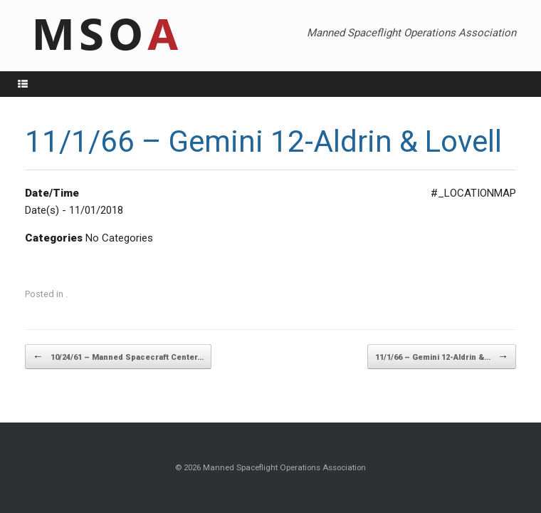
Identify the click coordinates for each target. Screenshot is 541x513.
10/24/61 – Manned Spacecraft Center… (118, 356)
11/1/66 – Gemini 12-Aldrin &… (441, 356)
